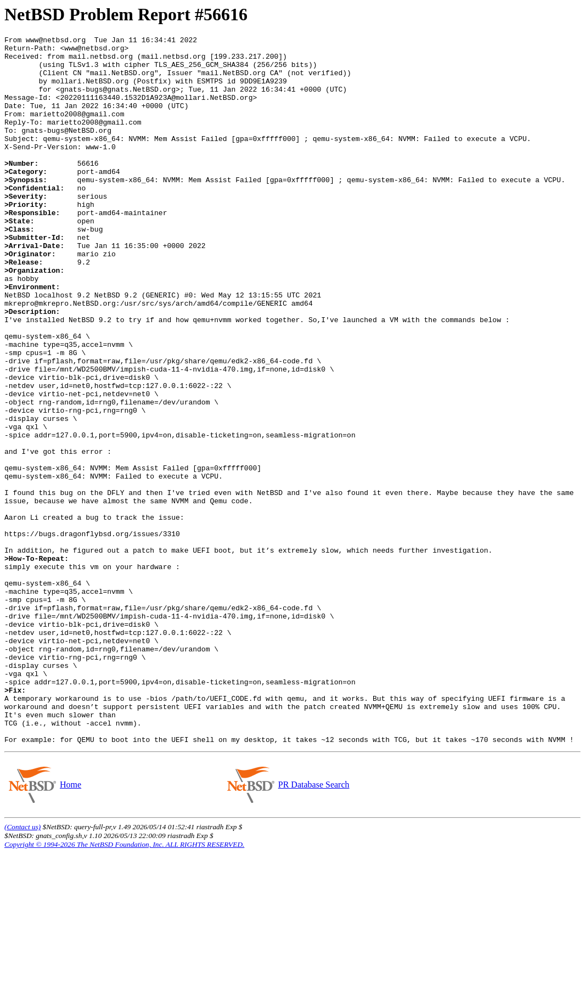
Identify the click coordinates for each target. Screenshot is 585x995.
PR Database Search (314, 926)
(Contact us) (22, 968)
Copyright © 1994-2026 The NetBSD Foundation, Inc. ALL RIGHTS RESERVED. (124, 986)
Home (70, 926)
